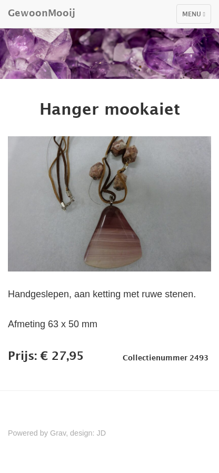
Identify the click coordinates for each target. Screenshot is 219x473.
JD (101, 433)
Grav (58, 433)
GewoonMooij (41, 12)
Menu (196, 16)
